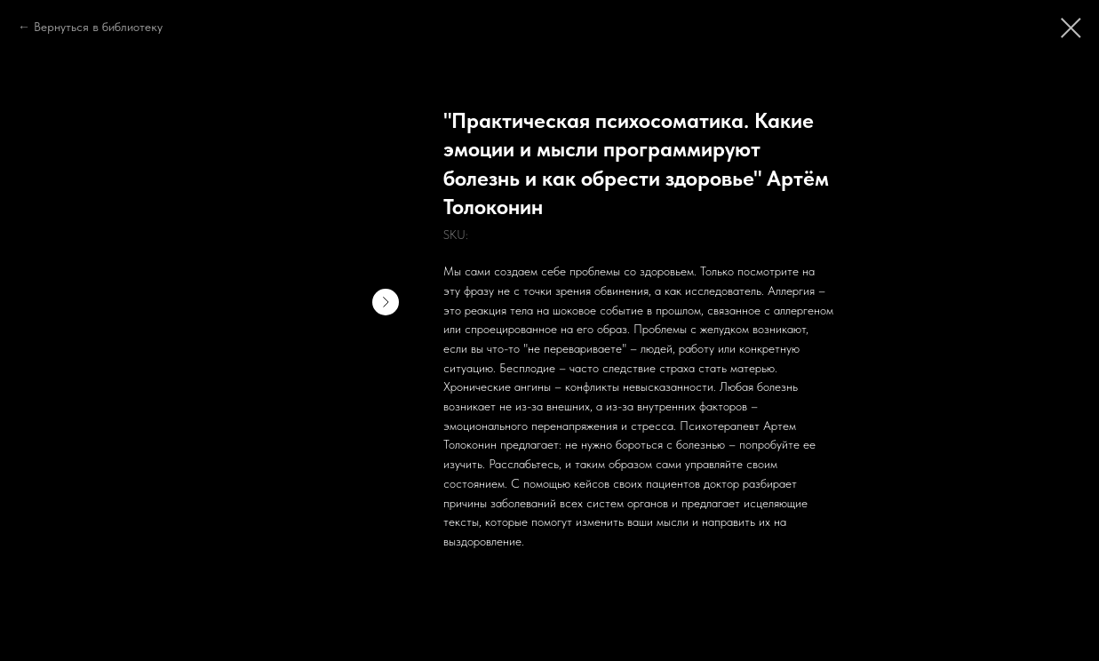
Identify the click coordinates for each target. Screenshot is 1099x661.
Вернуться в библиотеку (98, 27)
